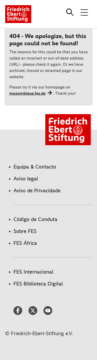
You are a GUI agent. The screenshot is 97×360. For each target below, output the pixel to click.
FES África (25, 243)
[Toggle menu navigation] (84, 12)
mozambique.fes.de (27, 93)
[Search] (70, 12)
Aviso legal (25, 178)
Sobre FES (24, 231)
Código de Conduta (35, 219)
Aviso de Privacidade (37, 190)
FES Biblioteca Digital (38, 284)
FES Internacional (33, 272)
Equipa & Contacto (34, 167)
